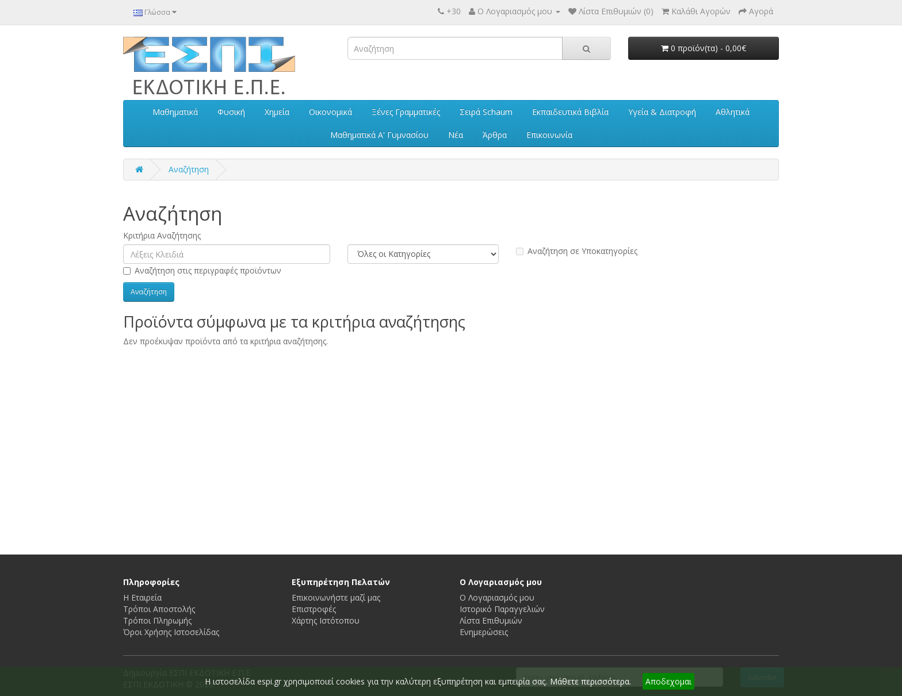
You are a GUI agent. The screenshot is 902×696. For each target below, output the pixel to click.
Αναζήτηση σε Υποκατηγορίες (576, 250)
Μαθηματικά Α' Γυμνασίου (379, 134)
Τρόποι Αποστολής (159, 608)
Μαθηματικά (175, 111)
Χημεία (277, 111)
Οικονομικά (330, 111)
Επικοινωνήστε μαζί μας (336, 597)
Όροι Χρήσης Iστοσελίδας (171, 631)
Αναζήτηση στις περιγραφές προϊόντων (202, 270)
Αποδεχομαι (668, 681)
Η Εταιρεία (142, 597)
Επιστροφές (314, 608)
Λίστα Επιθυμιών (491, 620)
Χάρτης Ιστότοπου (326, 620)
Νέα (455, 134)
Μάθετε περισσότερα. (590, 681)
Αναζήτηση (189, 169)
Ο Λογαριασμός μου (497, 597)
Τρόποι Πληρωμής (157, 620)
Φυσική (231, 111)
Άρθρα (495, 134)
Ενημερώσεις (484, 631)
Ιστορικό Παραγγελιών (502, 608)
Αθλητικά (733, 111)
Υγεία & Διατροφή (662, 111)
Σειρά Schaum (486, 111)
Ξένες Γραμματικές (406, 111)
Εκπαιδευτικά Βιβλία (570, 111)
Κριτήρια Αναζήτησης (162, 235)
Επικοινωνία (549, 134)
